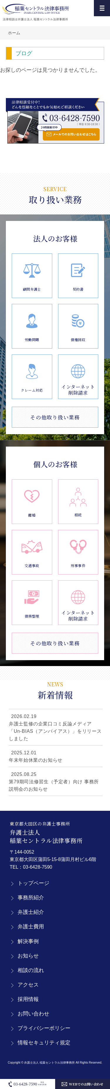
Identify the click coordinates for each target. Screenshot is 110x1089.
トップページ (33, 883)
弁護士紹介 (31, 912)
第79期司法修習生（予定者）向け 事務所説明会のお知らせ (54, 785)
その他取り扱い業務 (54, 417)
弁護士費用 (31, 927)
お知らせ (28, 956)
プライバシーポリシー (44, 1028)
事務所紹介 (31, 898)
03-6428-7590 (37, 867)
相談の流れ (31, 970)
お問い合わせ (33, 1014)
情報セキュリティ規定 (44, 1043)
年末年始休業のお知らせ (35, 760)
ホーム (14, 32)
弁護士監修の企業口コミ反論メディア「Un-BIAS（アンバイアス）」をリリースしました (55, 731)
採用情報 (28, 999)
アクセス (28, 985)
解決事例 (28, 941)
